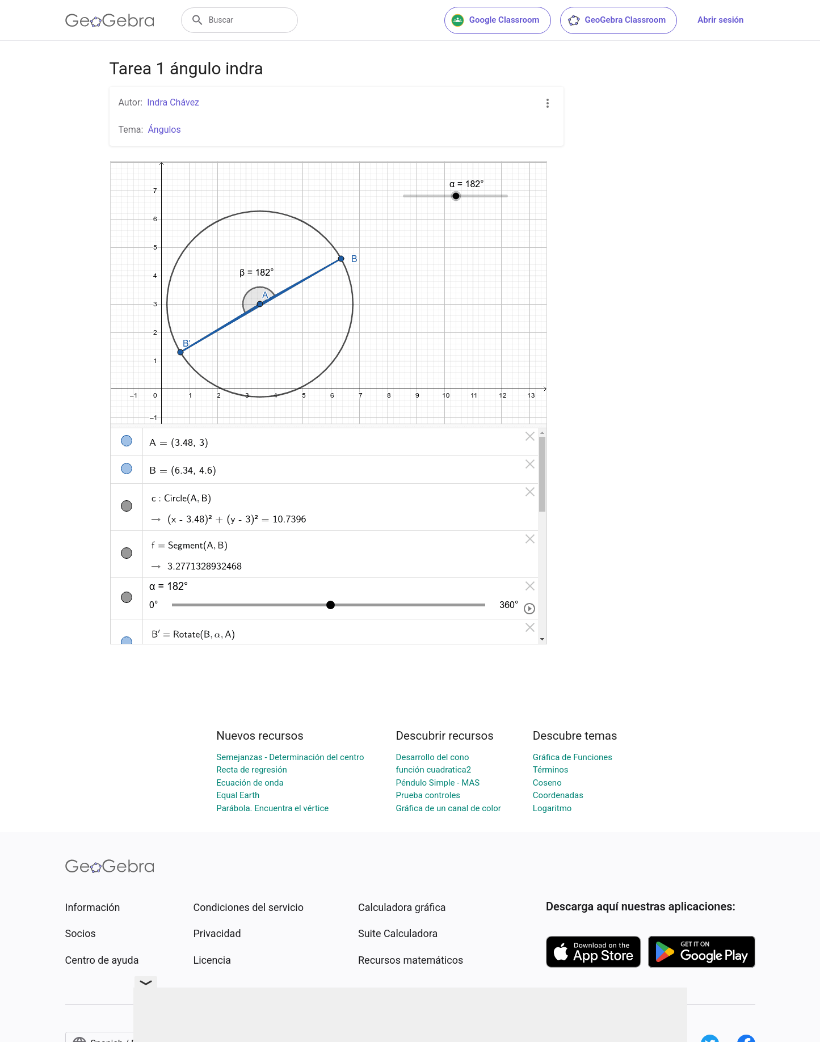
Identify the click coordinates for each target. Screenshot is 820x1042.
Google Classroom (495, 20)
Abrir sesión (720, 20)
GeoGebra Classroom (616, 20)
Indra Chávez (173, 102)
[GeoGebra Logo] (109, 20)
